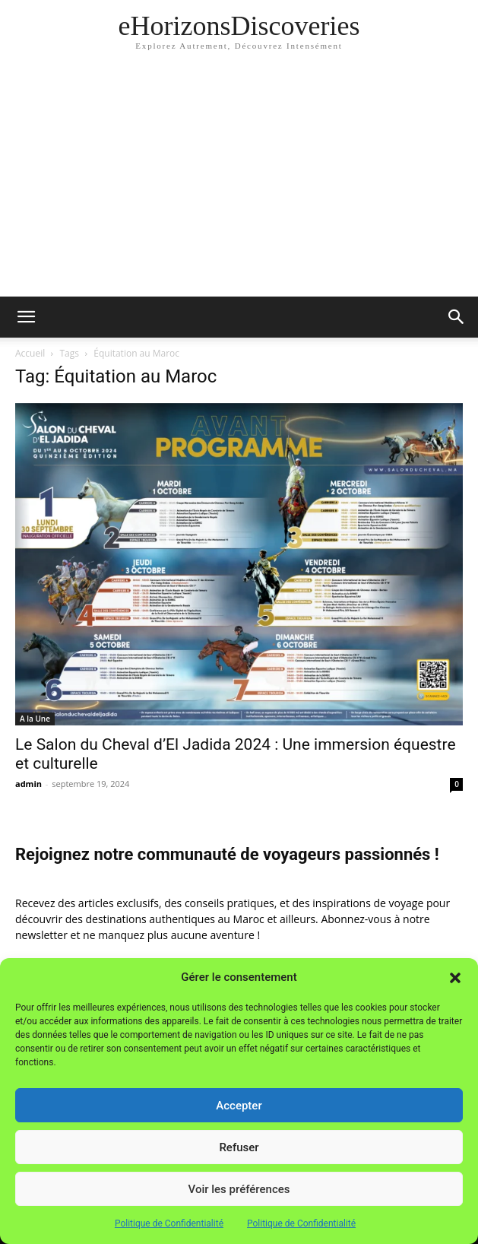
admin (28, 783)
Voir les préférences (239, 1189)
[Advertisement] (239, 182)
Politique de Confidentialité (169, 1223)
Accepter (238, 1105)
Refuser (238, 1147)
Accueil (30, 353)
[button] (455, 977)
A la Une (35, 718)
